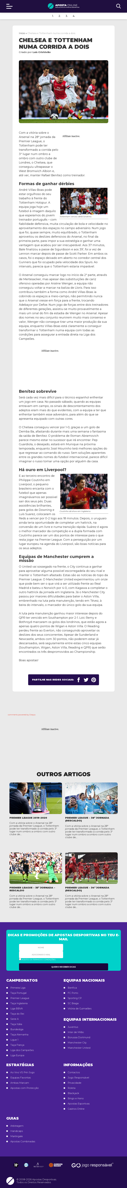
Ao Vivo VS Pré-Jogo (22, 1072)
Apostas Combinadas (22, 1141)
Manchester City (77, 1042)
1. (53, 16)
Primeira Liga (17, 987)
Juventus (73, 1027)
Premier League (19, 998)
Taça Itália (16, 1024)
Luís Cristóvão (42, 52)
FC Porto (73, 993)
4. (74, 16)
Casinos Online (76, 1108)
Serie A (14, 1019)
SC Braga (73, 1003)
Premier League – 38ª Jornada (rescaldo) (87, 819)
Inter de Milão (76, 1032)
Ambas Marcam (19, 1082)
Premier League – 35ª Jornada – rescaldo (32, 889)
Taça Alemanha (19, 1034)
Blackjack (73, 1093)
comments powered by (21, 714)
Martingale (16, 1136)
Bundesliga (16, 1029)
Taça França (17, 1045)
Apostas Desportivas (44, 1179)
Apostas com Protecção (24, 1088)
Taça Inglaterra (19, 1003)
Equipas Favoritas (20, 1077)
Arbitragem (16, 1125)
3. (67, 16)
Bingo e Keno (76, 1098)
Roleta (71, 1088)
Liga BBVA (16, 1008)
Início (22, 33)
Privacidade (74, 1082)
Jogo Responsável (78, 1077)
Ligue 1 (14, 1039)
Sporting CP (75, 998)
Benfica (72, 987)
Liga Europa (17, 1055)
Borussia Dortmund (79, 1037)
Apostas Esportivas (79, 1103)
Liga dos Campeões (22, 1050)
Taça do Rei (17, 1013)
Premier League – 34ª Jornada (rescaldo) (87, 889)
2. (60, 16)
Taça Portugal (18, 993)
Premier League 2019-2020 (28, 817)
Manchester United (79, 1047)
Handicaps (16, 1131)
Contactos (74, 1072)
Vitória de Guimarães (79, 1008)
